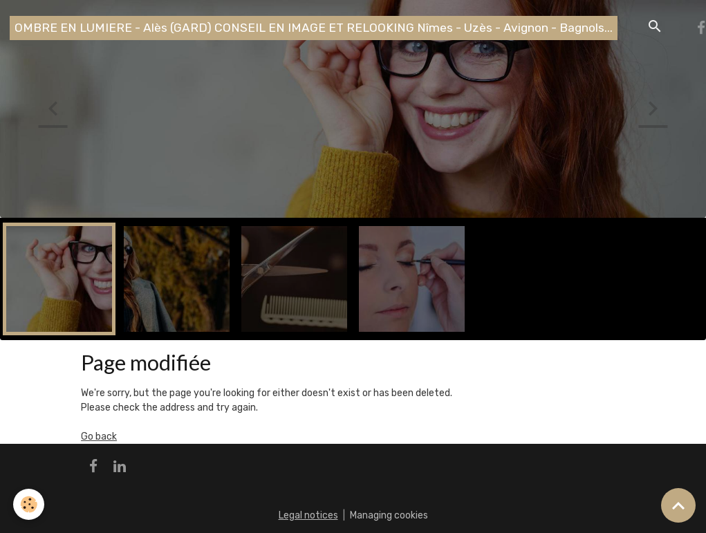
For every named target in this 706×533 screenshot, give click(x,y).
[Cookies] (29, 504)
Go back (99, 436)
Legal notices (308, 515)
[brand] (313, 28)
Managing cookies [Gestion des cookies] (389, 515)
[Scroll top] (678, 505)
